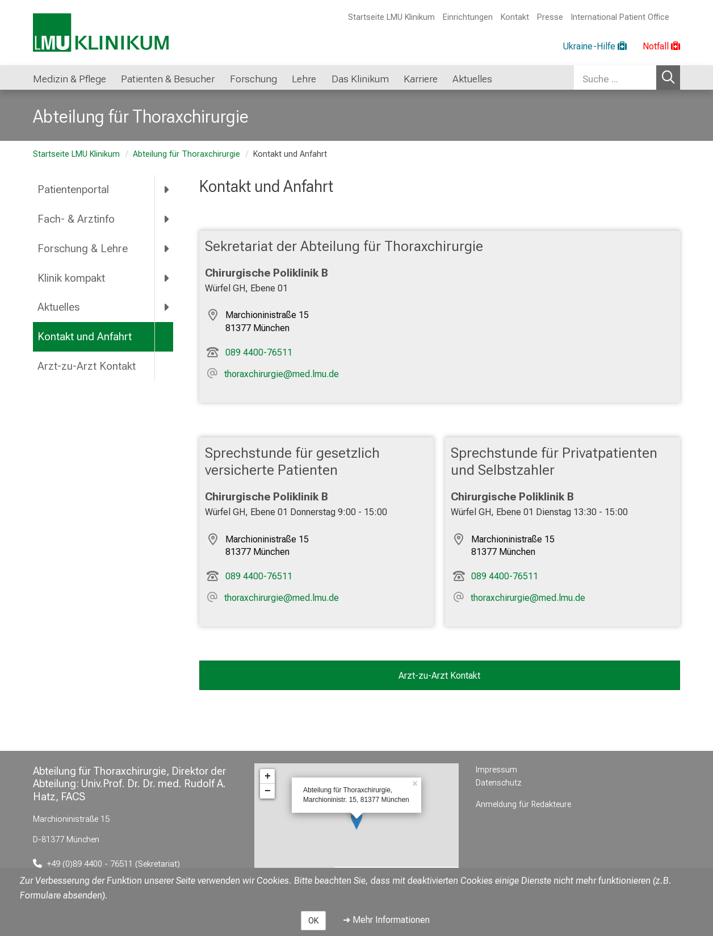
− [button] (268, 791)
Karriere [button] (421, 79)
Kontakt (515, 17)
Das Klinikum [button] (360, 79)
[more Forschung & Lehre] (167, 248)
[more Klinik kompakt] (167, 277)
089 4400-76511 (258, 352)
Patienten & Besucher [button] (168, 79)
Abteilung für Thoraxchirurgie (186, 154)
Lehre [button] (304, 79)
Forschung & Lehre (82, 248)
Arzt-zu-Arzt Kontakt (86, 366)
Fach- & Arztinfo (76, 218)
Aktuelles (58, 307)
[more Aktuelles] (167, 307)
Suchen (668, 77)
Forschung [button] (253, 79)
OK (313, 920)
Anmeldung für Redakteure (523, 804)
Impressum (496, 770)
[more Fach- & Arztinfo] (167, 218)
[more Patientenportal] (167, 189)
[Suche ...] (615, 77)
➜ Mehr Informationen (386, 919)
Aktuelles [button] (472, 79)
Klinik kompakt (71, 278)
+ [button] (268, 776)
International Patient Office (620, 17)
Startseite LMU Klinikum (391, 17)
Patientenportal (73, 189)
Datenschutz (499, 783)
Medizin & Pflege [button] (69, 79)
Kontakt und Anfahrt (84, 336)
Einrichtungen (468, 17)
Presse (550, 17)
